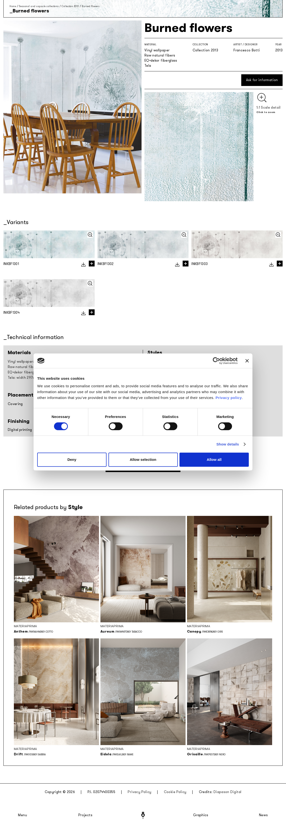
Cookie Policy (175, 792)
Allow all (214, 459)
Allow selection (143, 459)
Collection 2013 (70, 6)
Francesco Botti (246, 50)
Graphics (200, 815)
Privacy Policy (139, 792)
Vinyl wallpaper (157, 50)
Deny (71, 459)
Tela (147, 65)
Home (12, 6)
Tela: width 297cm (22, 377)
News (263, 815)
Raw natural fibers (159, 55)
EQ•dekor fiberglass (160, 60)
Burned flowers (90, 6)
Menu (22, 815)
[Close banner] (247, 360)
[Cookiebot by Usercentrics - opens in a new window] (216, 360)
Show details (227, 444)
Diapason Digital (227, 792)
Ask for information (262, 80)
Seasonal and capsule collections (39, 6)
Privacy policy (228, 398)
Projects (85, 815)
